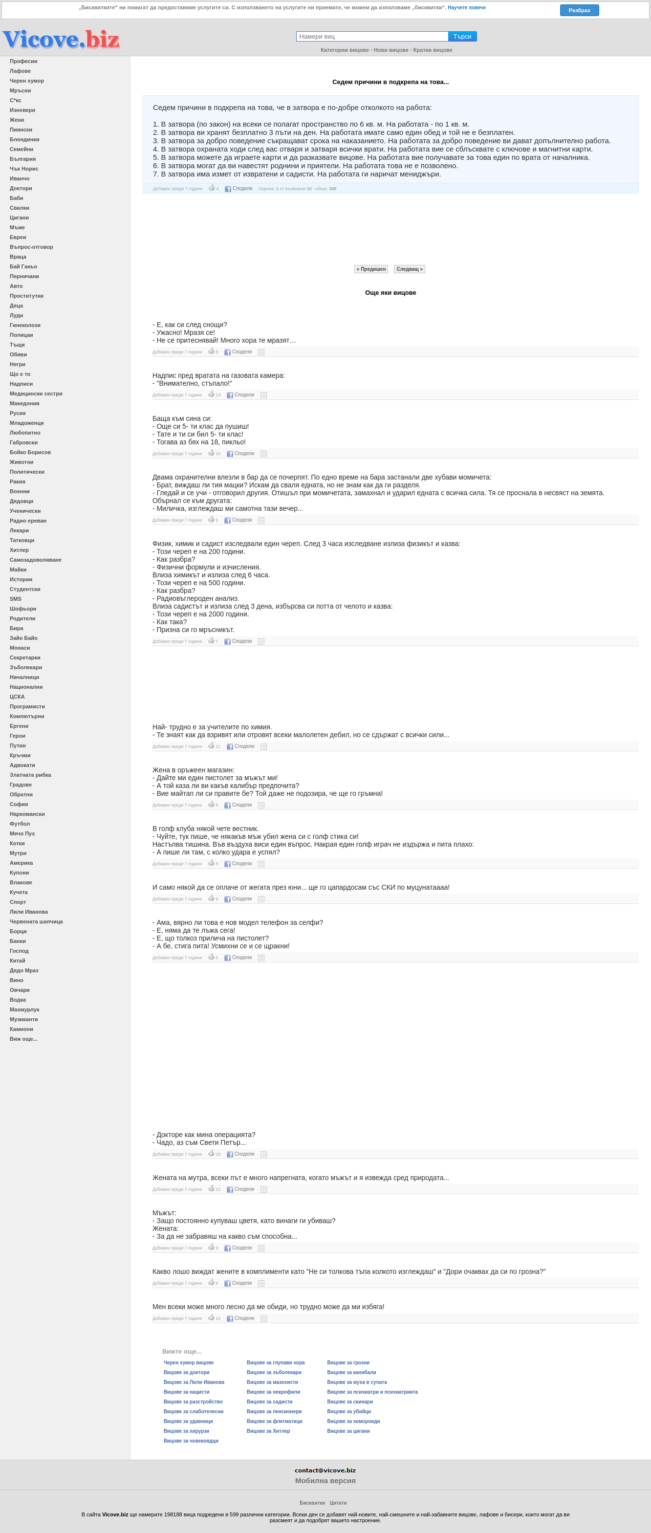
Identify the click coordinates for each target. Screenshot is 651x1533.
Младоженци (27, 423)
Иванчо (19, 178)
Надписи (21, 384)
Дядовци (21, 501)
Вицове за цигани (348, 1431)
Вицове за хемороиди (353, 1421)
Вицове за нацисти (187, 1392)
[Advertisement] (390, 229)
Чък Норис (24, 169)
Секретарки (25, 657)
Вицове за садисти (270, 1401)
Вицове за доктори (187, 1372)
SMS (16, 599)
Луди (16, 315)
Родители (23, 618)
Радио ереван (28, 521)
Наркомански (27, 814)
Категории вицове (345, 50)
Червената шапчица (36, 921)
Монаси (20, 648)
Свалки (19, 208)
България (23, 159)
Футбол (20, 824)
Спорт (18, 902)
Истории (21, 579)
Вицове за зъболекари (274, 1372)
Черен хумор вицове (189, 1362)
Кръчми (20, 755)
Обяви (18, 354)
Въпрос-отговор (31, 247)
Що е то (20, 374)
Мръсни (20, 90)
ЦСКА (17, 697)
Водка (18, 1000)
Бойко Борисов (30, 452)
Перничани (24, 276)
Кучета (19, 892)
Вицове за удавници (188, 1421)
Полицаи (21, 335)
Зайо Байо (24, 638)
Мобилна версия (325, 1480)
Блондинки (25, 139)
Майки (18, 569)
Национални (26, 687)
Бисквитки (312, 1503)
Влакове (21, 882)
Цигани (19, 217)
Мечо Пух (22, 833)
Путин (18, 745)
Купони (19, 873)
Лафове (20, 71)
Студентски (25, 589)
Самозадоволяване (36, 560)
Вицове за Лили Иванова (194, 1382)
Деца (16, 305)
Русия (17, 413)
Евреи (18, 237)
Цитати (338, 1503)
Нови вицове (391, 50)
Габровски (24, 442)
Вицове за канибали (351, 1372)
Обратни (21, 794)
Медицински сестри (36, 393)
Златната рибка (30, 775)
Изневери (22, 110)
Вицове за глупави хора (276, 1362)
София (19, 804)
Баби (16, 198)
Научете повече (467, 7)
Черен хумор (27, 81)
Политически (27, 472)
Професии (23, 61)
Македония (25, 403)
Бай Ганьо (23, 266)
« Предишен (371, 269)
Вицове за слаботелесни (194, 1411)
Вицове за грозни (348, 1362)
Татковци (22, 540)
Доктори (21, 188)
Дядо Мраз (24, 970)
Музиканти (24, 1019)
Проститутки (26, 296)
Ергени (19, 726)
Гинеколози (25, 325)
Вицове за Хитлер (268, 1431)
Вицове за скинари (350, 1401)
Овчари (20, 990)
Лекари (19, 530)
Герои (17, 736)
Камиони (21, 1029)
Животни (22, 462)
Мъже (17, 227)
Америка (21, 863)
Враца (18, 257)
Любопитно (25, 433)
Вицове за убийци (349, 1411)
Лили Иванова (29, 912)
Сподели (238, 188)
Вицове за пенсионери (274, 1411)
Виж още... (24, 1039)
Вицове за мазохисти (272, 1382)
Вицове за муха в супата (357, 1382)
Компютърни (27, 716)
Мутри (18, 853)
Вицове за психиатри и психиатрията (372, 1392)
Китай (17, 961)
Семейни (21, 149)
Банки (18, 941)
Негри (17, 364)
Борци (18, 931)
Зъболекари (26, 667)
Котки (17, 843)
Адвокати (22, 765)
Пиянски (21, 129)
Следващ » (409, 269)
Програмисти (27, 706)
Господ (19, 951)
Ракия (17, 481)
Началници (24, 677)
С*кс (16, 100)
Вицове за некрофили (273, 1392)
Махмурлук (24, 1009)
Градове (21, 785)
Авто (16, 286)
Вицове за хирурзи (186, 1431)
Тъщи (17, 345)
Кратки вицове (433, 50)
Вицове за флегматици (275, 1421)
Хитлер (19, 550)
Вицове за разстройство (193, 1401)
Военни (20, 491)
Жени (17, 120)
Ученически (25, 511)
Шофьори (23, 609)
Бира (16, 628)
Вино (16, 980)
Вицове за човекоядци (191, 1441)
